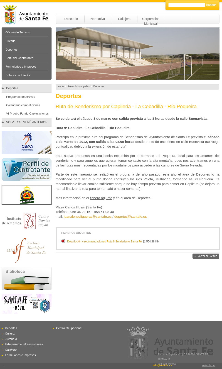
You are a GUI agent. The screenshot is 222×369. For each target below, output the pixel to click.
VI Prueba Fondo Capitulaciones (27, 113)
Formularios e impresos (20, 66)
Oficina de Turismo (17, 32)
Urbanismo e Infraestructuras (24, 344)
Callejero (124, 19)
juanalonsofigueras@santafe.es (87, 216)
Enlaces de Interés (17, 75)
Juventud (11, 339)
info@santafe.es (162, 365)
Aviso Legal (208, 365)
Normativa (98, 19)
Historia (10, 41)
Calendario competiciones (23, 105)
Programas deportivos (20, 96)
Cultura (10, 333)
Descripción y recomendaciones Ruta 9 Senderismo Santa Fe (104, 241)
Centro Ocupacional (69, 328)
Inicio (60, 86)
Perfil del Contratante (19, 58)
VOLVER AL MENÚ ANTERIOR (26, 122)
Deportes (11, 49)
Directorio (71, 19)
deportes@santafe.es (130, 216)
